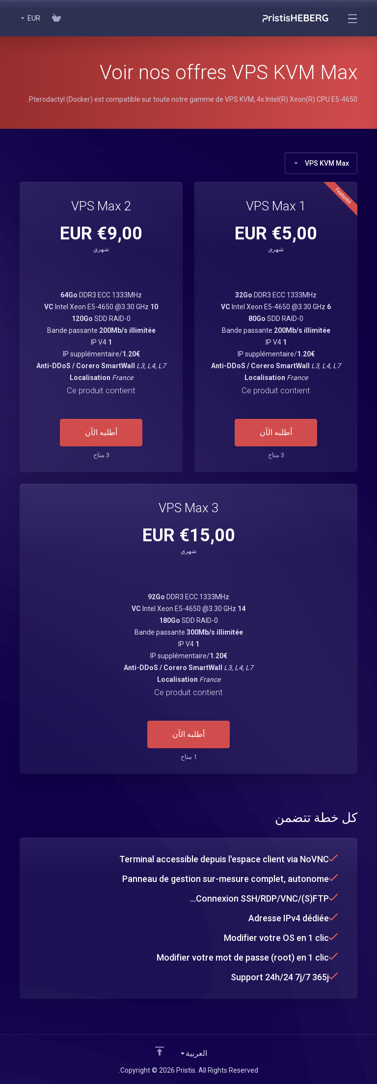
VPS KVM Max (321, 163)
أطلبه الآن (276, 433)
